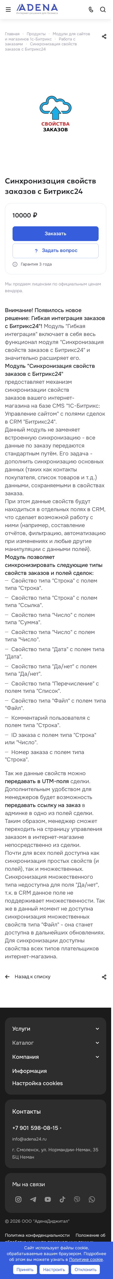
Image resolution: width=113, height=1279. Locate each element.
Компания (25, 1057)
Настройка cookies (37, 1083)
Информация (29, 1071)
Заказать (55, 233)
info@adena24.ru (29, 1139)
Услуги (21, 1028)
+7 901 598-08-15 (35, 1128)
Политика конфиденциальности (37, 1235)
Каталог (23, 1042)
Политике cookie (86, 1259)
